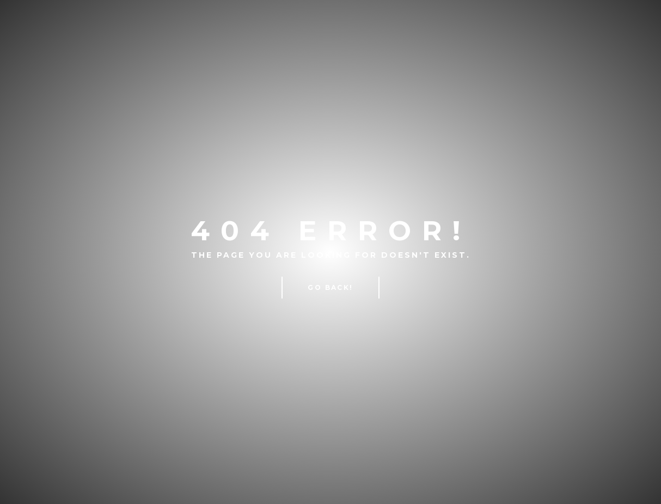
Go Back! (330, 287)
